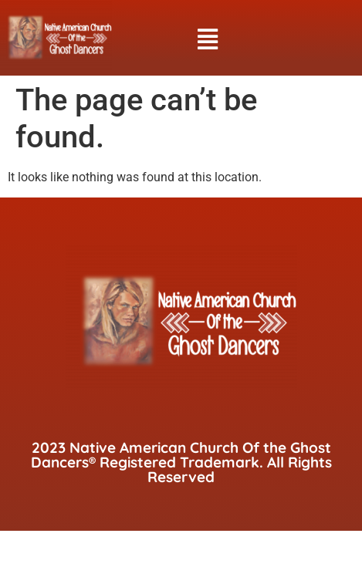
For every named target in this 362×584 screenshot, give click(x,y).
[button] (207, 39)
